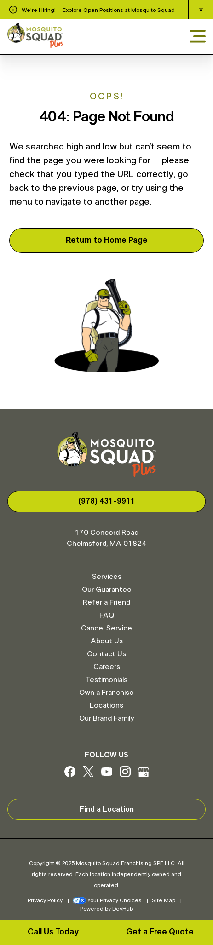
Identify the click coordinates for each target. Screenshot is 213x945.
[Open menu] (198, 37)
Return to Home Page (107, 240)
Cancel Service (106, 628)
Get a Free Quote (160, 932)
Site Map (163, 900)
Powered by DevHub (106, 908)
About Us (107, 641)
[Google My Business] (143, 775)
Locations (106, 705)
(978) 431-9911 (106, 501)
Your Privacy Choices (107, 900)
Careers (106, 666)
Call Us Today (53, 932)
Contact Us (106, 654)
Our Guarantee (107, 589)
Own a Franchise (106, 692)
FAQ (106, 615)
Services (106, 576)
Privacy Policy (45, 900)
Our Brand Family (106, 718)
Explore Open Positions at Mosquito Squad (119, 10)
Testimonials (106, 679)
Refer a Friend (106, 602)
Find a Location (107, 809)
